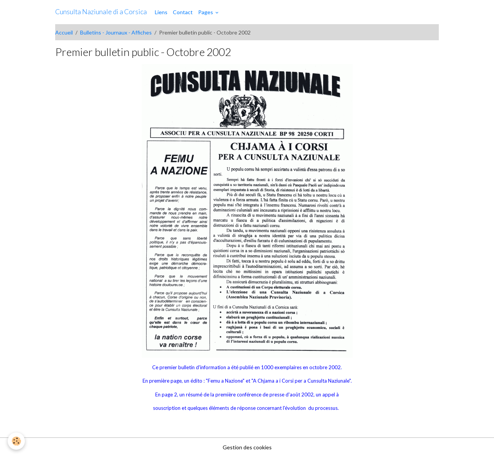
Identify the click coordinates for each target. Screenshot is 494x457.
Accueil (64, 32)
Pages (206, 12)
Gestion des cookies (247, 447)
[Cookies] (16, 441)
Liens (161, 12)
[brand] (101, 12)
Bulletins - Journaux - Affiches (116, 32)
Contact (183, 12)
